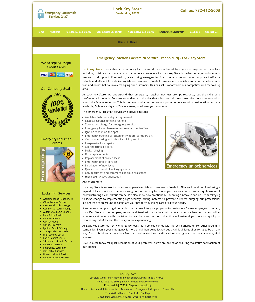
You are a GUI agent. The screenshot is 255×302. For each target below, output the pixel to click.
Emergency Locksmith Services (56, 141)
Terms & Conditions (115, 293)
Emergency (141, 289)
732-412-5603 (207, 10)
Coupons (195, 31)
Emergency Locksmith (171, 31)
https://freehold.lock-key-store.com (140, 281)
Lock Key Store (92, 69)
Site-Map (145, 293)
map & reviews (156, 277)
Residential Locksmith (78, 31)
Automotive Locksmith (141, 31)
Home (40, 31)
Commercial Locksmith (109, 31)
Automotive (126, 289)
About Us (55, 31)
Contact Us (211, 31)
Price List (133, 293)
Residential (96, 289)
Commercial (111, 289)
